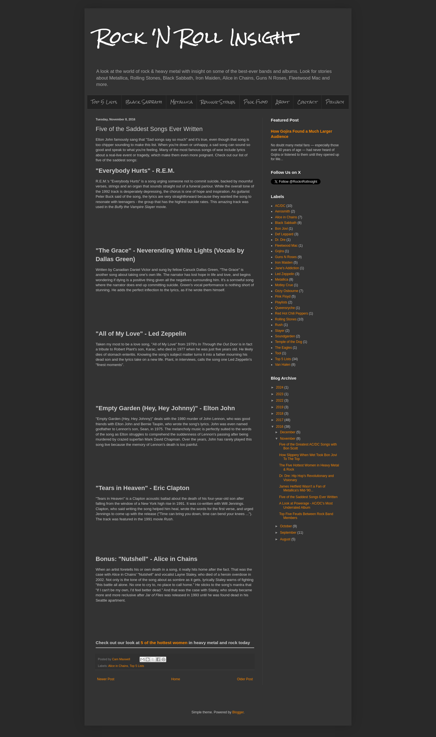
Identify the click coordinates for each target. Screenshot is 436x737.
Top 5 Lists (104, 102)
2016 (280, 427)
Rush (279, 325)
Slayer (279, 331)
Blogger (238, 712)
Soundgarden (285, 336)
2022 (280, 400)
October (286, 526)
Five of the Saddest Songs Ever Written (308, 497)
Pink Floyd (256, 102)
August (285, 539)
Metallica (181, 102)
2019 (280, 407)
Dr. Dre (280, 240)
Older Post (245, 679)
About (282, 102)
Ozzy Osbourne (286, 291)
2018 (280, 414)
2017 (280, 420)
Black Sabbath (143, 102)
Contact (307, 102)
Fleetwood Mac (286, 246)
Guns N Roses (286, 257)
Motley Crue (284, 285)
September (288, 533)
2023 (280, 394)
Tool (278, 353)
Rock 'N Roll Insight (197, 37)
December (288, 432)
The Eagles (283, 348)
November (288, 439)
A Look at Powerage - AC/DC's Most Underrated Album (306, 505)
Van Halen (282, 365)
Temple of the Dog (288, 342)
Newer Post (105, 679)
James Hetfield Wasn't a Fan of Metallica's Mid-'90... (302, 488)
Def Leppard (284, 234)
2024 (280, 387)
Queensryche (285, 308)
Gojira (279, 251)
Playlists (281, 302)
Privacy (335, 102)
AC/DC (280, 206)
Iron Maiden (284, 262)
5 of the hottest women (164, 642)
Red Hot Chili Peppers (291, 313)
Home (175, 679)
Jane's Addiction (287, 268)
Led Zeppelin (284, 274)
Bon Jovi (281, 229)
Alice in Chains (118, 665)
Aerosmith (282, 211)
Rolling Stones (218, 102)
